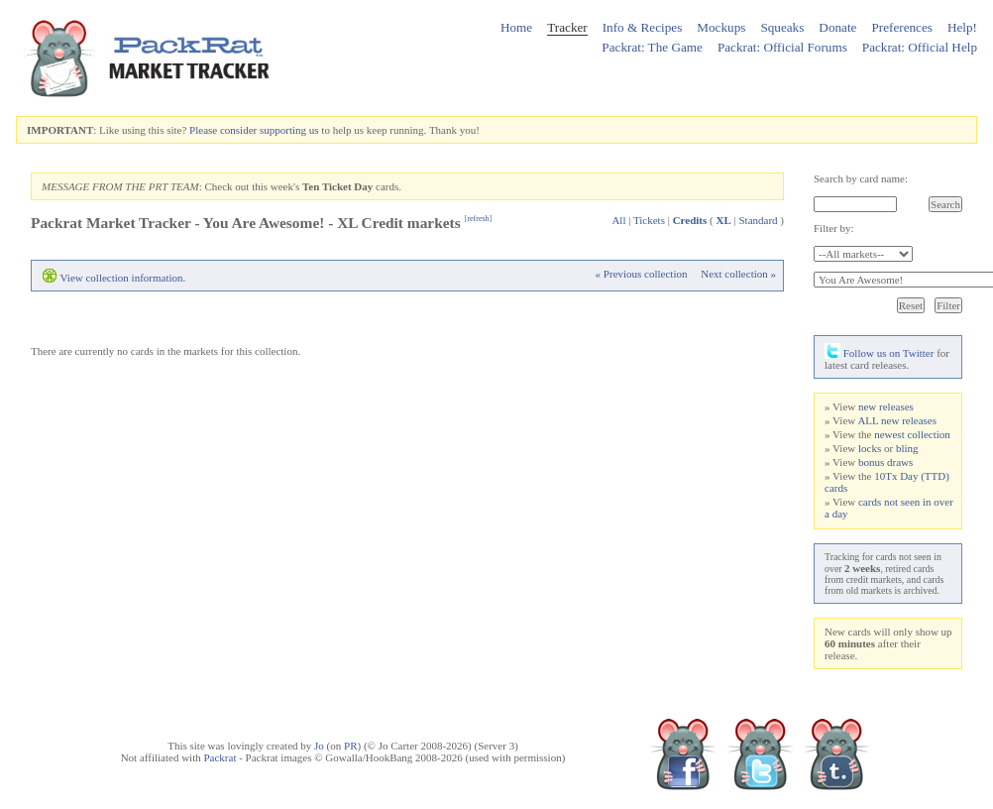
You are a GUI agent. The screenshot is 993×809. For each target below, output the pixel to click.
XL (723, 220)
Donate (837, 27)
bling (907, 448)
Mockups (721, 27)
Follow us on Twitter (879, 353)
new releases (886, 406)
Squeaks (782, 27)
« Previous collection (642, 274)
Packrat (219, 757)
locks (869, 448)
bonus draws (885, 462)
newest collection (912, 434)
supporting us (289, 130)
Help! (962, 27)
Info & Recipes (643, 27)
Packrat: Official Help (919, 47)
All (618, 220)
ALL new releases (897, 420)
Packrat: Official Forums (782, 47)
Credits (690, 220)
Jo (319, 745)
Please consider (223, 130)
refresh (478, 218)
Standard (757, 220)
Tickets (649, 220)
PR (350, 745)
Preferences (902, 27)
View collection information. (123, 278)
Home (516, 27)
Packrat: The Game (652, 47)
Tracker (567, 27)
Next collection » (738, 274)
